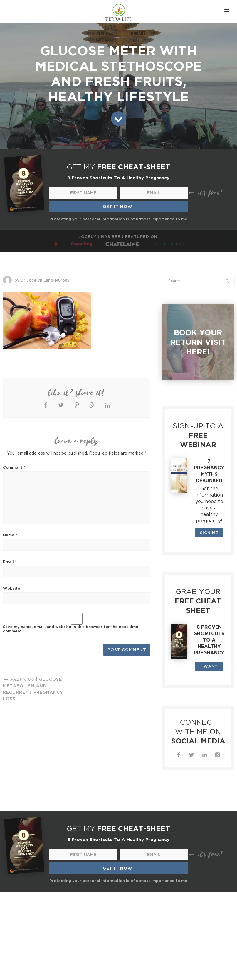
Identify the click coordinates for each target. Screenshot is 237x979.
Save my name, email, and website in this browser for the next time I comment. (72, 629)
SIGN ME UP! (209, 534)
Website (11, 588)
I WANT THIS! (209, 667)
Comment (14, 467)
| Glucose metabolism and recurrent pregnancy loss (33, 689)
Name (10, 535)
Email (10, 562)
